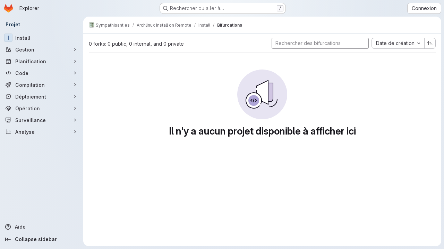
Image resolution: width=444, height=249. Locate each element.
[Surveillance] (41, 120)
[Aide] (41, 226)
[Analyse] (41, 131)
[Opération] (41, 108)
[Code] (41, 73)
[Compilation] (41, 84)
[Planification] (41, 61)
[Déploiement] (41, 96)
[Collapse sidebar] (41, 239)
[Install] (41, 37)
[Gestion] (41, 49)
